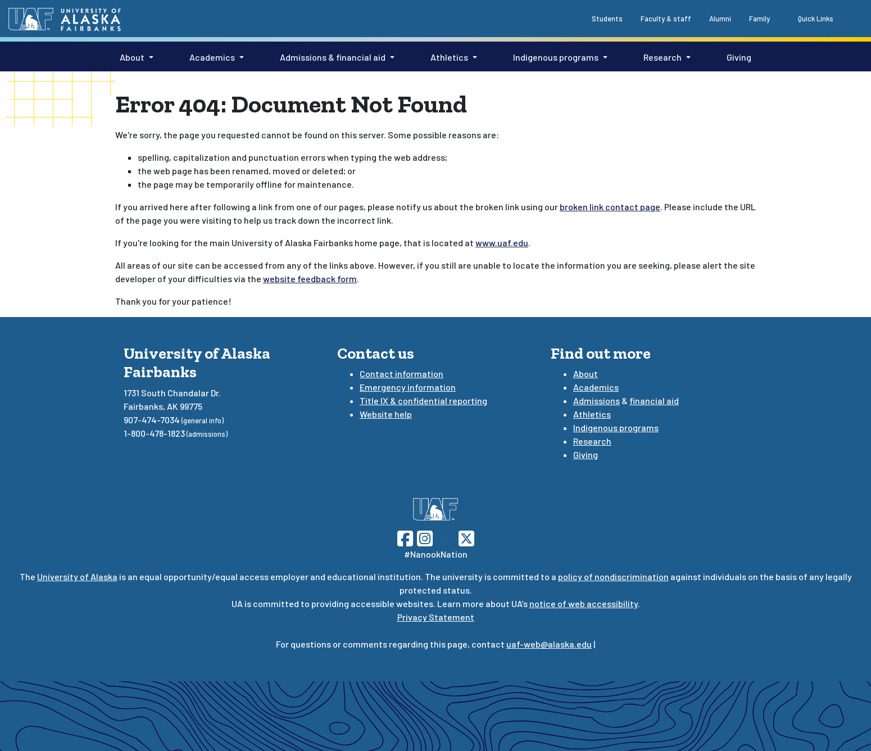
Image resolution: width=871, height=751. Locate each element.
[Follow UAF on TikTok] (445, 537)
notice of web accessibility (583, 603)
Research (662, 57)
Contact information (401, 373)
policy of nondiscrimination (613, 576)
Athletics (449, 57)
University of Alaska (77, 576)
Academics (212, 57)
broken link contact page (610, 206)
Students (607, 18)
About (132, 57)
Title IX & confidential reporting (423, 400)
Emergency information (408, 387)
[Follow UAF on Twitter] (466, 537)
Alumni (720, 18)
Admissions (596, 400)
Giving (739, 57)
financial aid (654, 400)
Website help (386, 414)
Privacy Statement (435, 617)
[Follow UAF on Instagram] (424, 537)
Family (759, 18)
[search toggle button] (851, 18)
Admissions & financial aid (332, 57)
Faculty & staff (666, 18)
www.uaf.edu (501, 242)
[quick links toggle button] (809, 18)
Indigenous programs (555, 57)
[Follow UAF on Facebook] (405, 537)
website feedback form (310, 278)
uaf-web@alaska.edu (549, 644)
